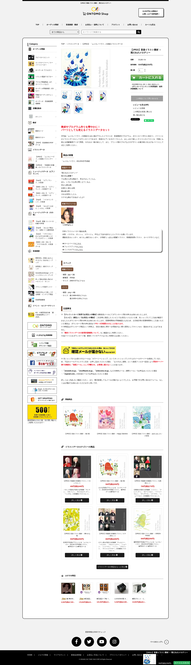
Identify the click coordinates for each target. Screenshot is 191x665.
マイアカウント (60, 655)
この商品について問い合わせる (147, 98)
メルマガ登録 (43, 655)
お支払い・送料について (94, 25)
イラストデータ (73, 44)
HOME (29, 655)
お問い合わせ (132, 25)
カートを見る (150, 25)
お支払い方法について (95, 655)
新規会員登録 (76, 655)
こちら (71, 380)
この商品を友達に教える (142, 112)
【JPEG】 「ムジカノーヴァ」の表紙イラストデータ (102, 44)
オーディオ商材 (52, 25)
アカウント (115, 25)
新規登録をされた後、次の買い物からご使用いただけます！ (42, 414)
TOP (37, 25)
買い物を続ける (139, 115)
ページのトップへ (159, 642)
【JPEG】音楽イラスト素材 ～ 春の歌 (77, 434)
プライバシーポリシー (118, 655)
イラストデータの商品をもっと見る (112, 567)
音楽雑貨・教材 (72, 25)
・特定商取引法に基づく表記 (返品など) (145, 84)
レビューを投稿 (139, 108)
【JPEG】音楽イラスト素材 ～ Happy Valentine (112, 434)
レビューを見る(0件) (141, 105)
